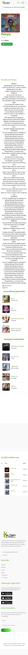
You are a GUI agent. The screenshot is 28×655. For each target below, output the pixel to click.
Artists (3, 570)
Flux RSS (4, 578)
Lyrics (2, 572)
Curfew (13, 491)
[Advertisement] (14, 62)
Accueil (3, 565)
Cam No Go (14, 485)
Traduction (4, 575)
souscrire (6, 630)
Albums (3, 567)
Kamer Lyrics (8, 645)
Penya (12, 474)
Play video (7, 44)
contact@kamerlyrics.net (9, 552)
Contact (4, 555)
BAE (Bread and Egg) (15, 480)
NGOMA (3, 37)
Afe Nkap (13, 468)
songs (17, 457)
